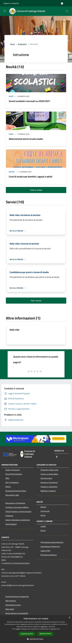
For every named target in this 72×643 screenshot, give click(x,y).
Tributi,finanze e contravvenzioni (18, 511)
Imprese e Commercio (49, 482)
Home (12, 44)
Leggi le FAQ (45, 550)
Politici (8, 486)
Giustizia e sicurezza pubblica (17, 507)
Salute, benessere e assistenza (17, 519)
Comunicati (45, 511)
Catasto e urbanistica (49, 486)
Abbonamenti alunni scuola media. (26, 139)
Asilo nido (14, 329)
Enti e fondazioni (12, 482)
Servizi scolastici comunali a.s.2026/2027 (29, 101)
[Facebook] (56, 457)
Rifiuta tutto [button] (45, 634)
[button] (36, 639)
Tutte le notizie (36, 190)
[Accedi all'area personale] (62, 3)
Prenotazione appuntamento (52, 542)
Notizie (12, 172)
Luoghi (43, 526)
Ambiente (9, 515)
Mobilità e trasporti (48, 490)
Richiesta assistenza (49, 554)
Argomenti (22, 44)
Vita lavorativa (46, 478)
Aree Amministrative (13, 474)
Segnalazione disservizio (50, 546)
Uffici (7, 478)
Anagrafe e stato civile (49, 469)
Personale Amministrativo (15, 490)
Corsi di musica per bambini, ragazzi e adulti (30, 176)
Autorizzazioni (11, 524)
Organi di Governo (12, 469)
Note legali (9, 609)
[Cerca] (67, 11)
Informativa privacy (13, 604)
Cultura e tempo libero (49, 474)
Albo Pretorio (10, 600)
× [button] (69, 618)
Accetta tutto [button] (27, 634)
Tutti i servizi (36, 300)
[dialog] (36, 629)
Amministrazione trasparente (17, 596)
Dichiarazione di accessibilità (16, 613)
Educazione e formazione (15, 503)
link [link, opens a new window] (58, 629)
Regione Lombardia (11, 3)
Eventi (43, 530)
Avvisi (11, 96)
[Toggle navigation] (4, 11)
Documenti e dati (12, 495)
